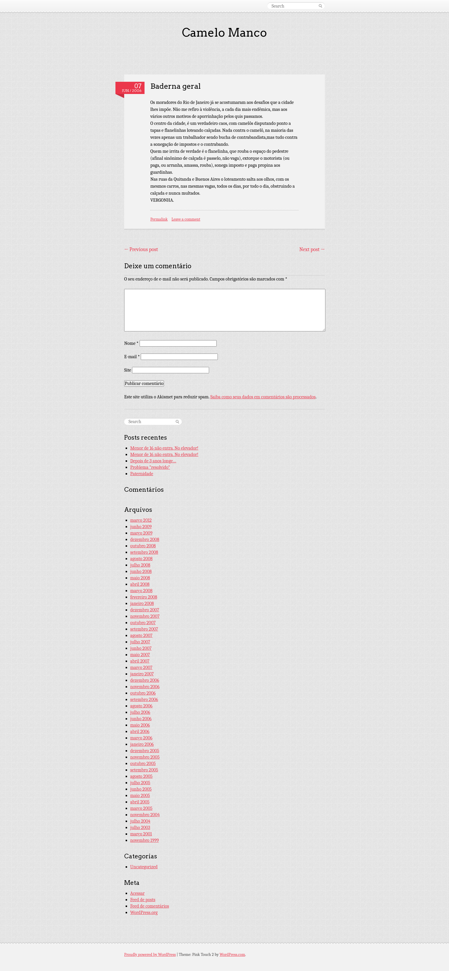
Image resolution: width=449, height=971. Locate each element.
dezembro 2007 (144, 610)
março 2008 (141, 590)
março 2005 (141, 808)
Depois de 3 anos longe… (153, 461)
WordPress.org (144, 912)
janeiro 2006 (142, 744)
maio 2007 (140, 654)
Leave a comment (186, 219)
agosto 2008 (141, 558)
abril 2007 (139, 661)
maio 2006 (140, 725)
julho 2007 (140, 642)
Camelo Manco (224, 33)
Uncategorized (144, 866)
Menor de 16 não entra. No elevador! (164, 448)
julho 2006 (140, 712)
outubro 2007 (143, 622)
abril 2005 (139, 802)
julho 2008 (140, 565)
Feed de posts (142, 899)
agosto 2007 (141, 635)
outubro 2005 (143, 763)
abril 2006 (139, 731)
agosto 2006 (141, 706)
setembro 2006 (144, 699)
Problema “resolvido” (150, 467)
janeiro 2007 (142, 674)
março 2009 (141, 533)
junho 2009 (141, 526)
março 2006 (141, 738)
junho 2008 (141, 571)
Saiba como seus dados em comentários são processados (263, 397)
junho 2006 (141, 718)
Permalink (159, 219)
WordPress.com (232, 954)
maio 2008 (140, 578)
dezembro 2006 (144, 680)
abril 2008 (139, 584)
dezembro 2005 (144, 750)
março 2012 (141, 520)
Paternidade (141, 473)
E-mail (132, 356)
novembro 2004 (145, 814)
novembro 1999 (144, 840)
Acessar (137, 893)
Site (127, 370)
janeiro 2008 (142, 603)
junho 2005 (141, 789)
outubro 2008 (143, 545)
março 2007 (141, 667)
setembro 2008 (144, 552)
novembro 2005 (145, 757)
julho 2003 (140, 827)
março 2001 (141, 834)
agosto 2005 (141, 776)
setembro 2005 (144, 770)
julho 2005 (140, 782)
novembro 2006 (145, 686)
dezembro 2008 (144, 539)
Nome (131, 343)
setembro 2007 (144, 629)
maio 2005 (140, 795)
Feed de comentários (149, 906)
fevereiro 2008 (143, 597)
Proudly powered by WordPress (150, 954)
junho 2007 (141, 648)
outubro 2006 (143, 693)
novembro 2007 (145, 616)
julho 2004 (140, 821)
